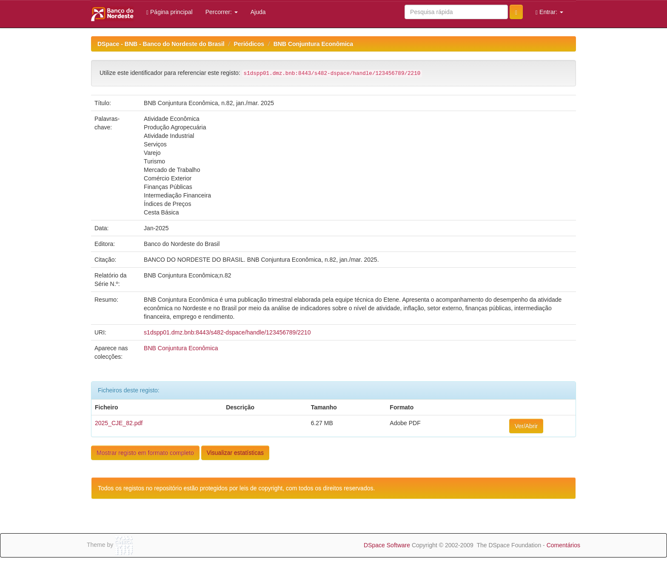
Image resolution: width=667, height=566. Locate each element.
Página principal (169, 12)
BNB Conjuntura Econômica (313, 43)
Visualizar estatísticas (235, 452)
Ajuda (258, 12)
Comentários (563, 545)
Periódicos (249, 43)
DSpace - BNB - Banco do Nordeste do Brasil (161, 43)
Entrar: (549, 12)
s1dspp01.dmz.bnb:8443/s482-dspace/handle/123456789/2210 (227, 332)
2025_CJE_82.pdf (119, 423)
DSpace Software (387, 545)
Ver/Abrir (526, 426)
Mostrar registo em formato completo (145, 452)
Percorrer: (221, 12)
